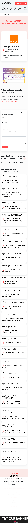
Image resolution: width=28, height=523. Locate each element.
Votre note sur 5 (6, 129)
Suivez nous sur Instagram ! (13, 478)
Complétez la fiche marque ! (9, 101)
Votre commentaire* (7, 135)
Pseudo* (4, 122)
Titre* (3, 117)
